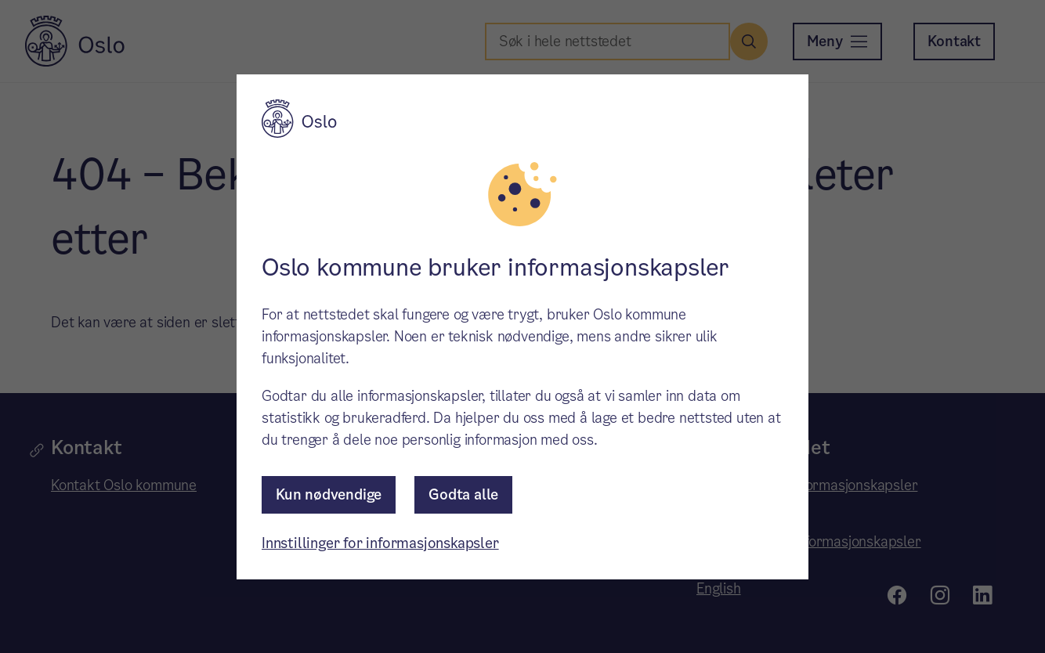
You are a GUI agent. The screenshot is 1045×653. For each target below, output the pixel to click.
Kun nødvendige (328, 494)
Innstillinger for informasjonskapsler (380, 543)
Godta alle (463, 494)
